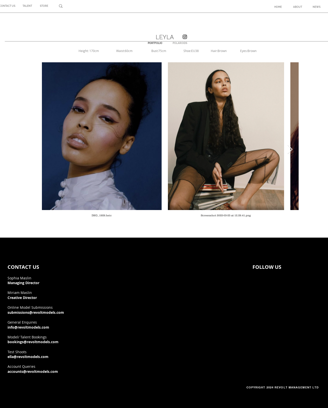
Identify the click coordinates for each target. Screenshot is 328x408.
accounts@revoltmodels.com (33, 371)
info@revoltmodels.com (28, 327)
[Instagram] (185, 37)
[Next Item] (290, 150)
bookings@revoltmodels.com (33, 341)
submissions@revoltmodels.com (36, 312)
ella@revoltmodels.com (28, 356)
